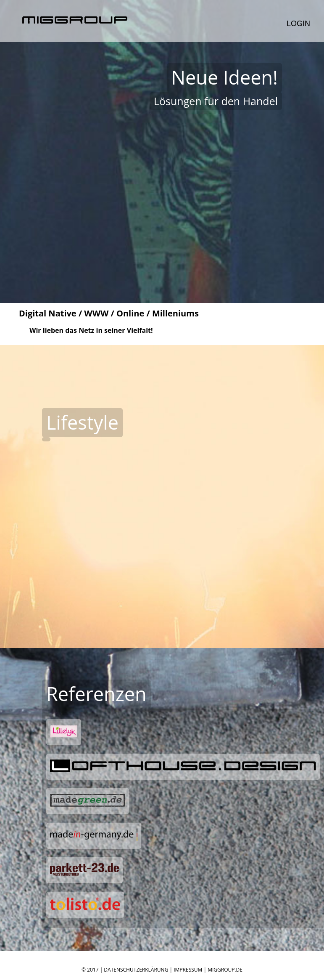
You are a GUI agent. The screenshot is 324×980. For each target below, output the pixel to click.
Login (298, 23)
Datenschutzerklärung (136, 969)
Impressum (188, 969)
